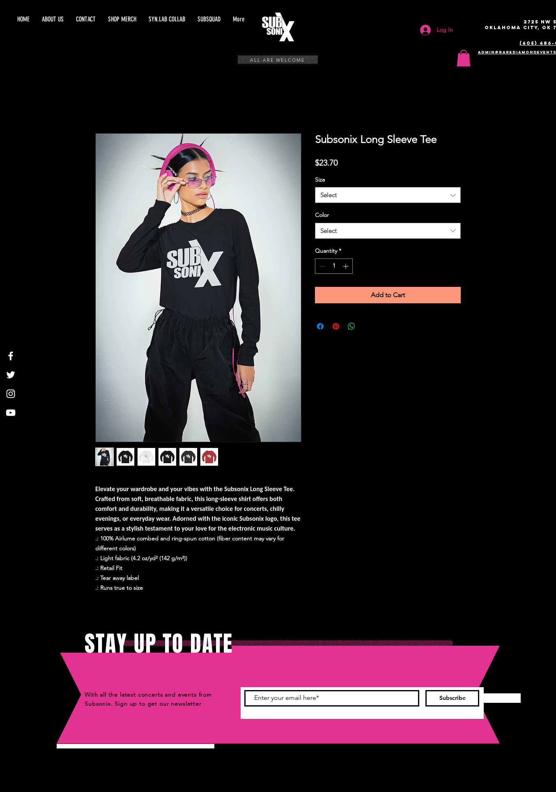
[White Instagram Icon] (10, 393)
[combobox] (388, 195)
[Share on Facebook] (320, 326)
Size (320, 179)
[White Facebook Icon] (10, 356)
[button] (209, 19)
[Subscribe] (452, 698)
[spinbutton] (333, 266)
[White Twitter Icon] (10, 375)
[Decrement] (321, 266)
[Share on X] (367, 326)
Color (322, 215)
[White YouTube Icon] (10, 412)
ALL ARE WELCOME (278, 60)
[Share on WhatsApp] (351, 326)
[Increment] (346, 266)
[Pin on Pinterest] (336, 326)
